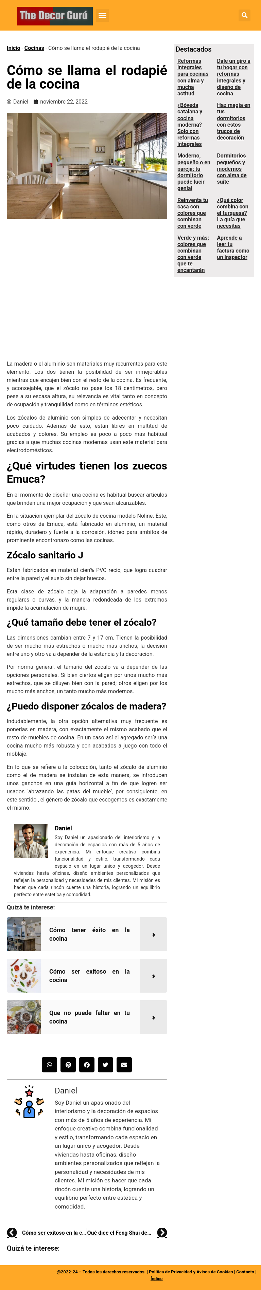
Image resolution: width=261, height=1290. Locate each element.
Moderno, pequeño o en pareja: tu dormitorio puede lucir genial (193, 171)
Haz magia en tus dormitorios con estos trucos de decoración (233, 121)
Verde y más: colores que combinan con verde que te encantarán (193, 254)
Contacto (245, 1271)
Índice (157, 1278)
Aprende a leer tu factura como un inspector (233, 248)
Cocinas (34, 48)
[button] (102, 15)
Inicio (13, 48)
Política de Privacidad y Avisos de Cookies (191, 1271)
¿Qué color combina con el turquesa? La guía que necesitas (232, 213)
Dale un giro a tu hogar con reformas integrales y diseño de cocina (233, 77)
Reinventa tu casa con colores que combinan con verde (192, 213)
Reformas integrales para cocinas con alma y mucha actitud (192, 77)
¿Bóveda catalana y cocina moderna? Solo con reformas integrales (189, 124)
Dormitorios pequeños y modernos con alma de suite (231, 168)
